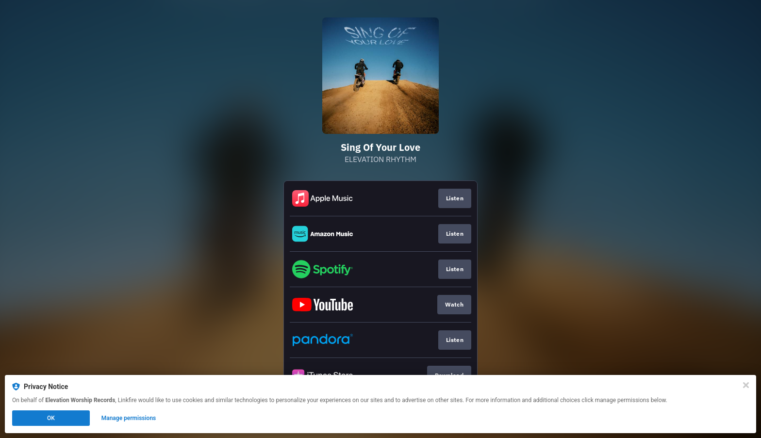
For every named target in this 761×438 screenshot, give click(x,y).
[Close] (746, 385)
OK (51, 418)
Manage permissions (128, 418)
